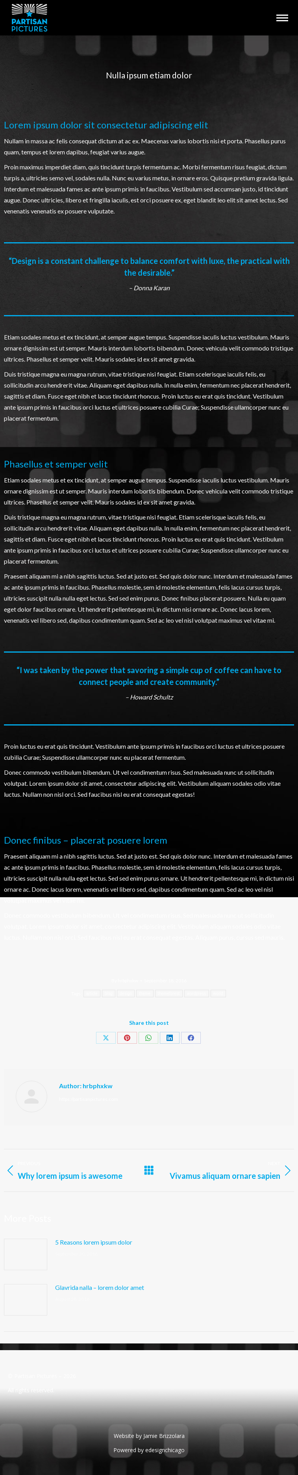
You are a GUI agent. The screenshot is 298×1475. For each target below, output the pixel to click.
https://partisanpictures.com (88, 1099)
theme (144, 993)
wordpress (196, 993)
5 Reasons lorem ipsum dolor (93, 1242)
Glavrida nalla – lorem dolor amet (99, 1287)
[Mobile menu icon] (282, 18)
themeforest (169, 993)
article (92, 993)
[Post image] (25, 1254)
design (126, 993)
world (218, 993)
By (124, 980)
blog (109, 993)
